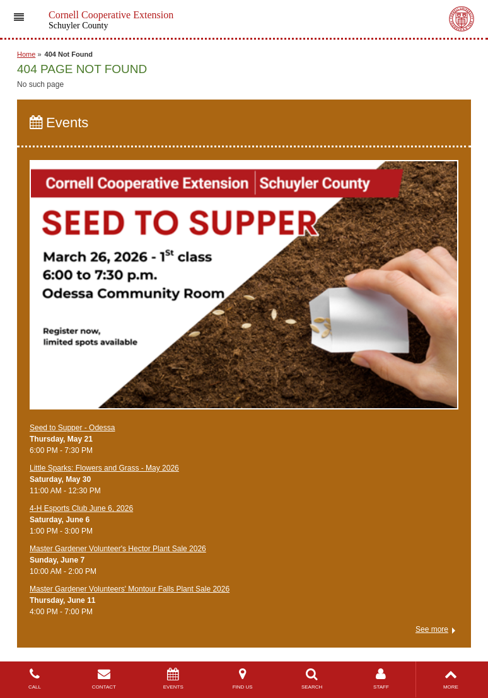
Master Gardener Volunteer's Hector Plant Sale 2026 (118, 548)
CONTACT (104, 679)
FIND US (242, 679)
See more (431, 629)
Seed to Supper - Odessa (72, 427)
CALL (34, 679)
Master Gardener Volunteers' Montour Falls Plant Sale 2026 (129, 589)
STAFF (381, 679)
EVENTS (173, 679)
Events (59, 122)
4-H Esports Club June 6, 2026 (81, 508)
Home (26, 54)
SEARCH (312, 679)
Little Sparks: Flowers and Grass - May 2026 (104, 468)
